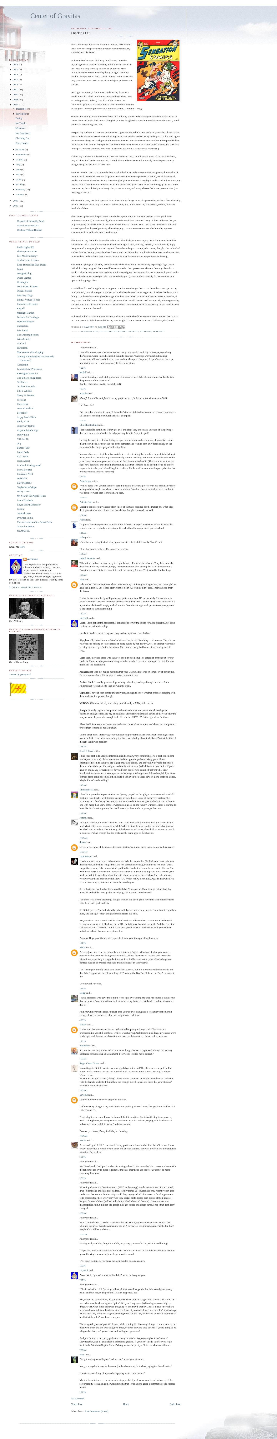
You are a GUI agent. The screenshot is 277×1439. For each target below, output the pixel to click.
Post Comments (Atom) (96, 1411)
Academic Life (89, 331)
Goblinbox (22, 382)
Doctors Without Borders (29, 229)
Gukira (20, 508)
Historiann (22, 347)
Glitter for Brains (25, 526)
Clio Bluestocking (88, 424)
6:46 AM (82, 575)
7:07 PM (82, 389)
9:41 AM (82, 813)
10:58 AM (83, 1234)
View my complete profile (25, 587)
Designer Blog (24, 273)
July (18, 164)
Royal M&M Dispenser (29, 504)
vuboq (82, 537)
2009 (16, 94)
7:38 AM (82, 1350)
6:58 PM (82, 1266)
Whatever (20, 128)
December (21, 108)
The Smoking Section (28, 334)
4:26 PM (82, 1020)
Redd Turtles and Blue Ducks (31, 264)
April (19, 179)
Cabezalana (22, 325)
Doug (82, 992)
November (21, 113)
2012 (16, 79)
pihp (19, 443)
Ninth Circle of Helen (28, 260)
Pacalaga (21, 399)
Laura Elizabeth (25, 500)
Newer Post (76, 1404)
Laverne (83, 1094)
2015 (16, 64)
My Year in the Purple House (31, 495)
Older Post (175, 1404)
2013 (16, 74)
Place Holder (21, 143)
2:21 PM (82, 1392)
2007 (16, 104)
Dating (18, 118)
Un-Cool (21, 343)
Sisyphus (83, 393)
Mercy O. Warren (25, 395)
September (22, 154)
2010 (16, 89)
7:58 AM (82, 746)
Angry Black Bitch (26, 417)
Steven (82, 1024)
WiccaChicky (23, 338)
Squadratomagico (25, 321)
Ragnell (21, 308)
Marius (83, 1140)
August (20, 159)
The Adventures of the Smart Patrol (35, 522)
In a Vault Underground (29, 465)
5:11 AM (82, 533)
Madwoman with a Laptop (30, 352)
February (21, 189)
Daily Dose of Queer (27, 286)
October (20, 149)
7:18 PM (82, 1041)
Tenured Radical (25, 408)
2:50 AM (82, 1059)
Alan (81, 579)
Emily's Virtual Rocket (28, 299)
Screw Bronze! (24, 469)
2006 (16, 200)
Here (22, 546)
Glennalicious (24, 513)
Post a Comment (77, 1398)
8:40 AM (82, 785)
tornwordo (84, 1045)
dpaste (82, 842)
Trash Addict (23, 460)
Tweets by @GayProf (20, 674)
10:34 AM (83, 838)
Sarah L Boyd (86, 750)
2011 (16, 84)
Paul (81, 1354)
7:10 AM (82, 614)
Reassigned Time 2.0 (27, 373)
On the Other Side (26, 386)
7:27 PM (82, 1280)
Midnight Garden (25, 312)
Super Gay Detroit (26, 425)
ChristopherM (86, 789)
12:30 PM (83, 852)
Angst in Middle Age (27, 430)
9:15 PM (82, 477)
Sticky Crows (23, 491)
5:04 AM (82, 515)
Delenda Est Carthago (28, 317)
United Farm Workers (28, 225)
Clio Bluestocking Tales (29, 377)
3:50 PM (82, 1178)
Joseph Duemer (87, 558)
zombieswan (85, 856)
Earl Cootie (22, 456)
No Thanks (20, 123)
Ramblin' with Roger (27, 303)
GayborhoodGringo (27, 487)
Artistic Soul (85, 501)
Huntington (22, 282)
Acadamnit (22, 364)
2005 (16, 205)
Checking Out (22, 138)
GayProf (83, 617)
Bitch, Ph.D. (23, 421)
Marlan (83, 947)
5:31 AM (82, 554)
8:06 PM (82, 421)
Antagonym (85, 481)
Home (126, 1404)
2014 (16, 69)
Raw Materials (24, 482)
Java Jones (22, 330)
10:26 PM (83, 498)
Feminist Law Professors (29, 368)
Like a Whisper (24, 390)
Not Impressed (22, 133)
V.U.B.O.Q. (23, 438)
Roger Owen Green (89, 1063)
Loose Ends (23, 452)
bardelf (83, 372)
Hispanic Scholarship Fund (30, 221)
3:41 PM (82, 1157)
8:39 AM (82, 1213)
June (18, 169)
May (18, 174)
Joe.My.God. (23, 530)
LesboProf (22, 412)
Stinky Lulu (23, 434)
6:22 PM (82, 368)
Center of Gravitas (55, 16)
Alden (82, 519)
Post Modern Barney (27, 255)
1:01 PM (82, 943)
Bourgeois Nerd (25, 473)
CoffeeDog (22, 403)
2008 (16, 99)
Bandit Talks (23, 447)
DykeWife (22, 478)
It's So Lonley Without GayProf (119, 331)
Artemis (83, 817)
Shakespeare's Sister (27, 251)
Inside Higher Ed (25, 247)
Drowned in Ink (25, 517)
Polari (20, 268)
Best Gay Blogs (25, 295)
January (20, 194)
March (19, 184)
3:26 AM (82, 1090)
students (146, 331)
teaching (158, 331)
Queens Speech (24, 290)
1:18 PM (82, 989)
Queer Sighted (24, 277)
